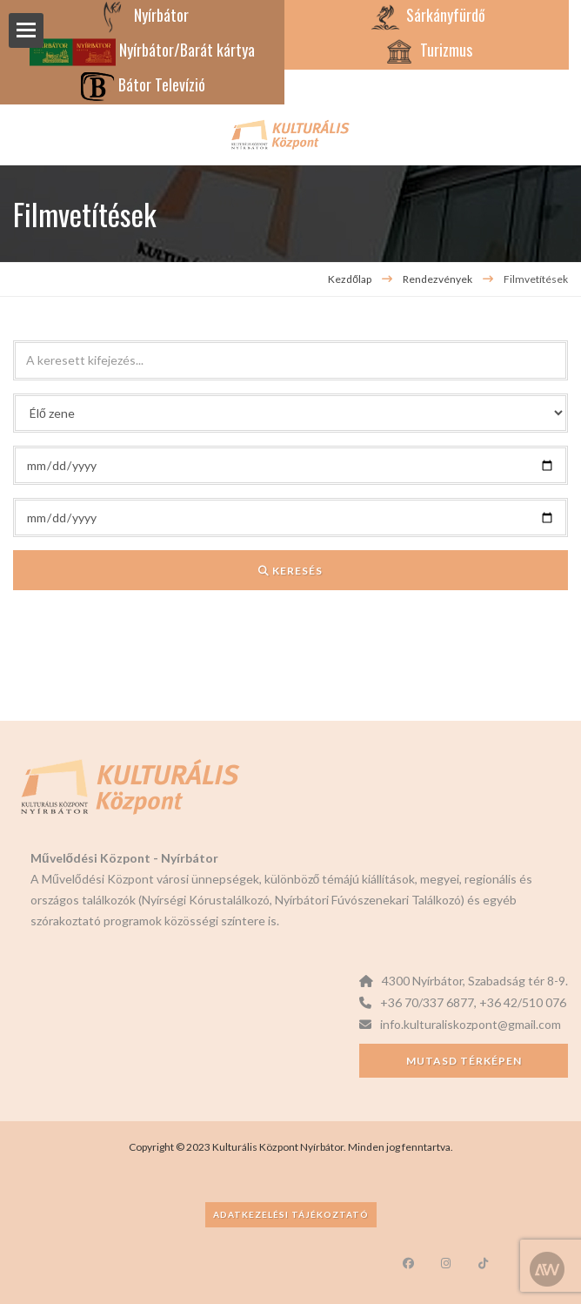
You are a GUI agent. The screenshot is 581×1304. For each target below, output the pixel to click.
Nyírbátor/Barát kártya (142, 49)
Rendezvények (438, 279)
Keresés (290, 570)
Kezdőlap (349, 279)
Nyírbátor (142, 14)
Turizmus (427, 49)
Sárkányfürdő (426, 14)
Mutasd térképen (464, 1060)
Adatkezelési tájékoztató (291, 1214)
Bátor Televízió (142, 84)
